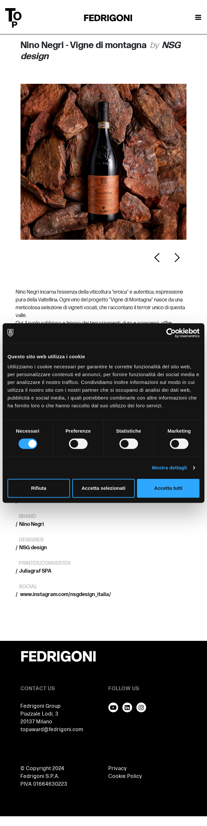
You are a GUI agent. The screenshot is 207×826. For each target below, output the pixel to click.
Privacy (117, 769)
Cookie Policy (125, 776)
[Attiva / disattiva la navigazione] (198, 18)
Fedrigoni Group (41, 706)
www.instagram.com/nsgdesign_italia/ (65, 594)
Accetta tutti (168, 488)
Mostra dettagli (169, 467)
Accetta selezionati (103, 488)
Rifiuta (38, 488)
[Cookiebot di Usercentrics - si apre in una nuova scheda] (171, 333)
